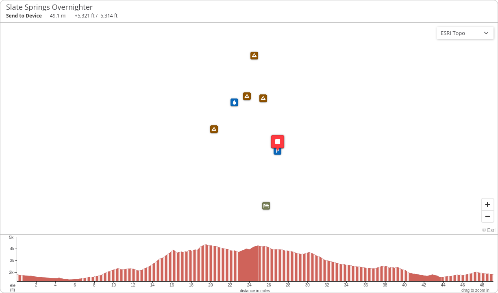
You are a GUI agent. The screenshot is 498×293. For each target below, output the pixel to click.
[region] (249, 128)
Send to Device (24, 15)
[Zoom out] (488, 216)
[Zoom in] (488, 204)
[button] (263, 98)
